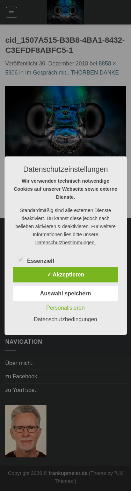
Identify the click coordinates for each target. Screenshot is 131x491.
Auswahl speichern (65, 293)
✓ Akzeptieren (66, 275)
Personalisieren (65, 308)
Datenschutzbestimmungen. (65, 242)
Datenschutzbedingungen (65, 319)
